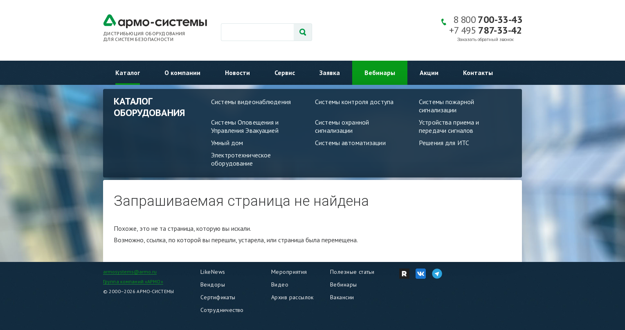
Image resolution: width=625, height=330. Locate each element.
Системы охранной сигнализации (342, 126)
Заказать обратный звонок (485, 39)
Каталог (127, 72)
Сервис (284, 72)
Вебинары (379, 72)
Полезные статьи (352, 271)
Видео (279, 284)
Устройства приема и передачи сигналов (449, 126)
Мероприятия (289, 271)
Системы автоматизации (350, 143)
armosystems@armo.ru (130, 272)
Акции (429, 72)
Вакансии (342, 297)
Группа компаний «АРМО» (133, 281)
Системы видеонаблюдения (251, 102)
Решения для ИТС (444, 143)
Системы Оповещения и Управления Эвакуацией (245, 126)
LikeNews (212, 271)
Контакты (478, 72)
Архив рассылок (292, 297)
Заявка (329, 72)
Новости (237, 72)
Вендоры (212, 284)
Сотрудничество (222, 310)
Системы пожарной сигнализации (446, 106)
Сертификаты (218, 297)
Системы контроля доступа (354, 102)
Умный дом (227, 143)
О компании (182, 72)
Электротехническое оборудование (241, 159)
